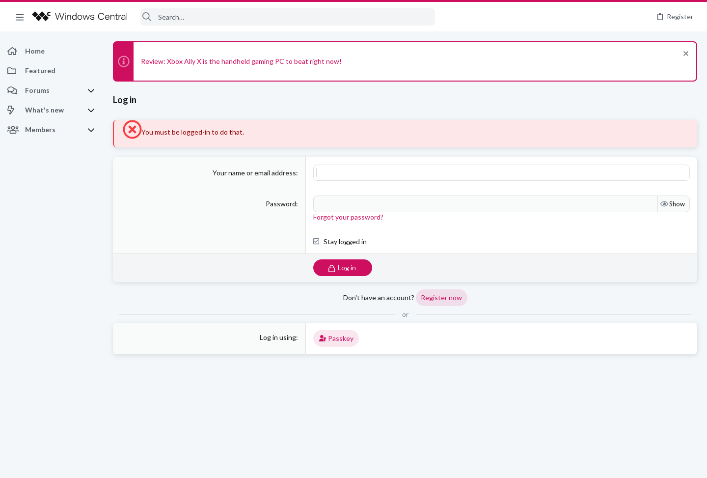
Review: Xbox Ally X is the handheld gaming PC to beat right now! (241, 61)
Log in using (278, 337)
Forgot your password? (348, 217)
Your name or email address (254, 173)
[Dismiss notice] (684, 55)
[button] (19, 16)
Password (281, 203)
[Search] (287, 17)
